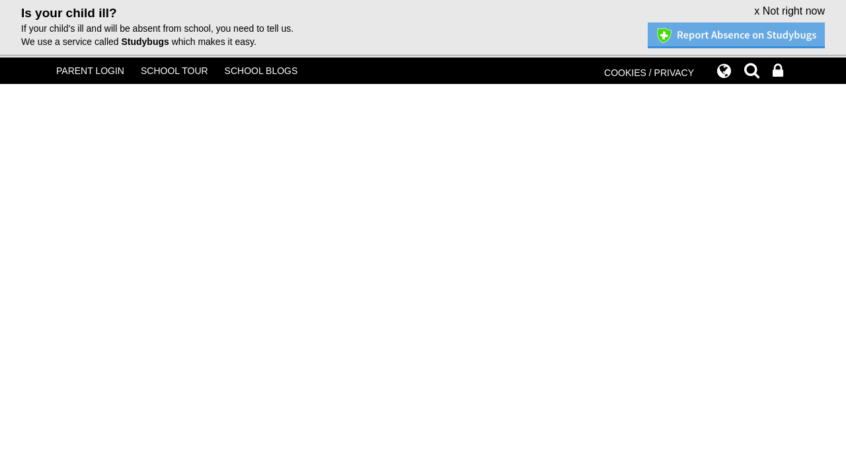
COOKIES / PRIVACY (649, 72)
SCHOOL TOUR (174, 70)
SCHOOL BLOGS (261, 70)
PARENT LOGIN (90, 70)
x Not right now (789, 11)
